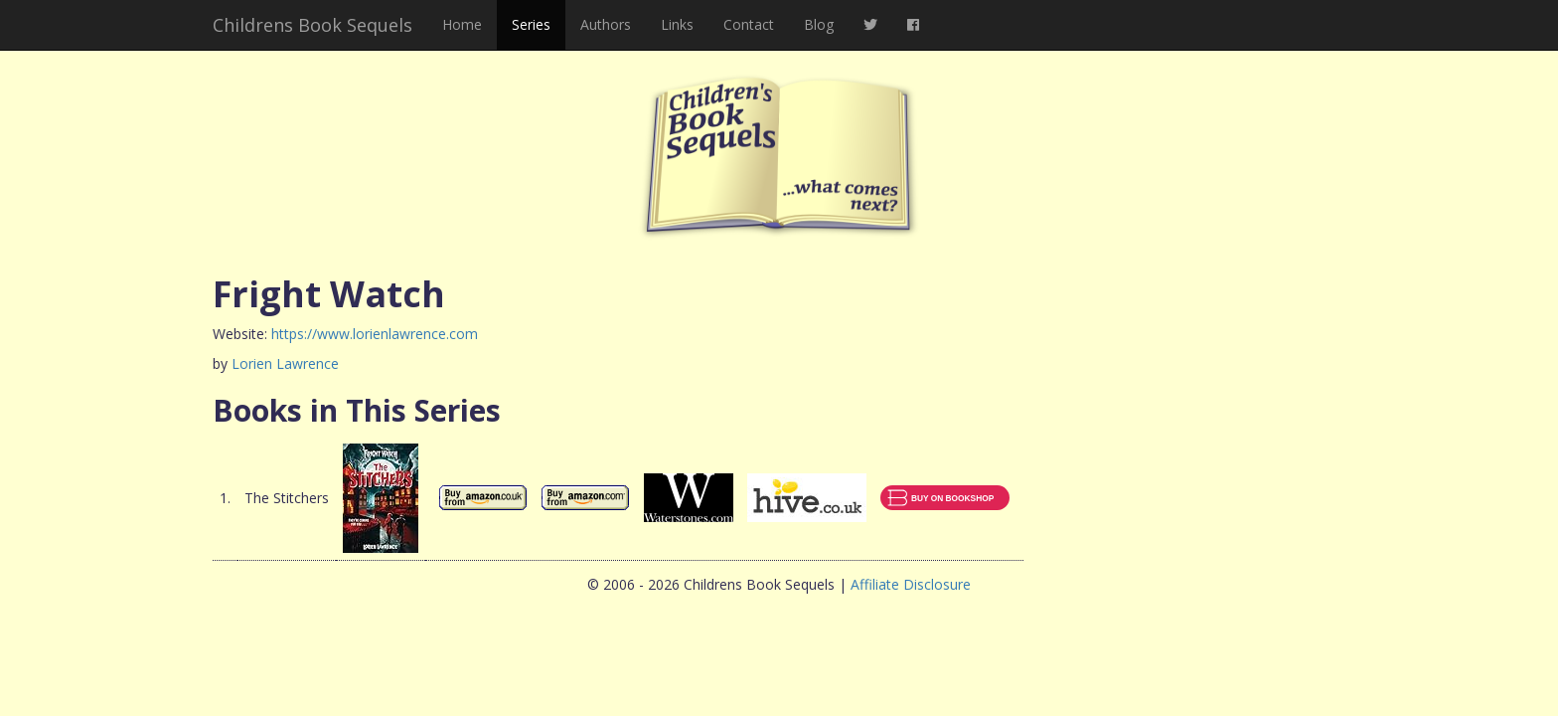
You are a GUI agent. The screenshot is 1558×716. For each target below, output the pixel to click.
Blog (819, 24)
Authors (605, 24)
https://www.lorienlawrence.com (374, 333)
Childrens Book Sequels (312, 25)
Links (677, 24)
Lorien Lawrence (285, 363)
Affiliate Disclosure (911, 584)
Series (531, 24)
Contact (748, 24)
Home (462, 24)
